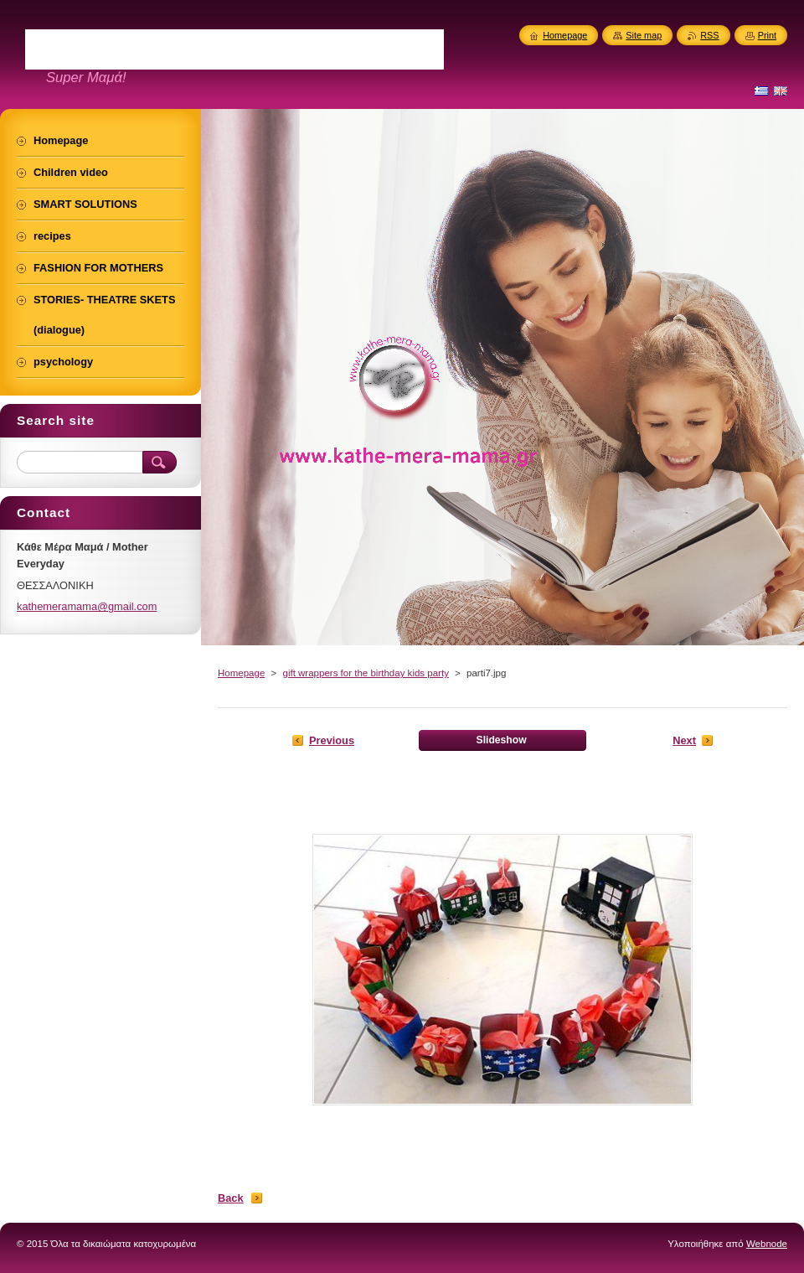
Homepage (241, 673)
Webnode (766, 1244)
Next (684, 740)
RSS (709, 35)
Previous (331, 740)
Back (231, 1198)
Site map (644, 35)
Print (767, 35)
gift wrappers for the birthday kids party (365, 673)
